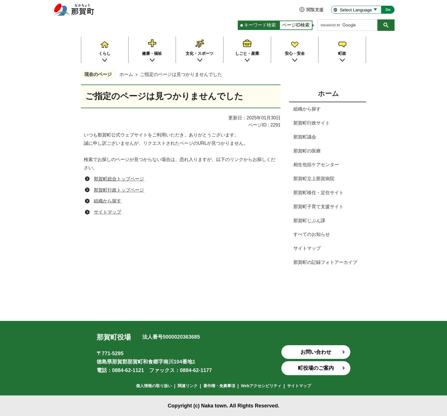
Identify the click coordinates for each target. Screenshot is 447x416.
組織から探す (107, 200)
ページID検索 (296, 25)
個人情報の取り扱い (154, 385)
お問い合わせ (315, 352)
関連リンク (188, 385)
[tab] (258, 25)
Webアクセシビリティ (261, 385)
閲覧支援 (315, 9)
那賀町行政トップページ (119, 190)
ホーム (126, 74)
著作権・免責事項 (219, 385)
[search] (349, 25)
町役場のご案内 (316, 368)
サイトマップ (107, 212)
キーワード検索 (260, 25)
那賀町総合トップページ (119, 178)
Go (388, 9)
